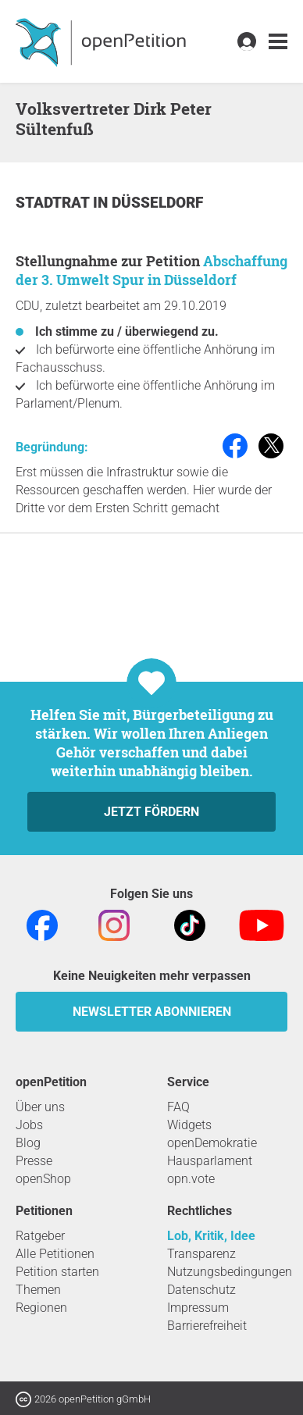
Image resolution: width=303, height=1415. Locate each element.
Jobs (29, 1124)
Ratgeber (40, 1235)
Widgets (189, 1124)
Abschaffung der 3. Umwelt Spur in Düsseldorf (151, 270)
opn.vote (191, 1178)
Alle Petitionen (55, 1253)
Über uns (40, 1107)
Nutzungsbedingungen (229, 1271)
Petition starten (57, 1271)
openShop (43, 1178)
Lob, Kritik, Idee (211, 1235)
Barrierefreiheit (207, 1325)
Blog (28, 1142)
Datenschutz (201, 1289)
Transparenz (201, 1253)
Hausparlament (209, 1160)
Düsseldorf (157, 203)
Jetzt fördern (151, 811)
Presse (34, 1160)
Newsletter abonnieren (152, 1011)
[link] (278, 42)
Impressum (198, 1307)
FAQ (178, 1107)
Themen (38, 1289)
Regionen (41, 1307)
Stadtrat (54, 203)
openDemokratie (212, 1142)
